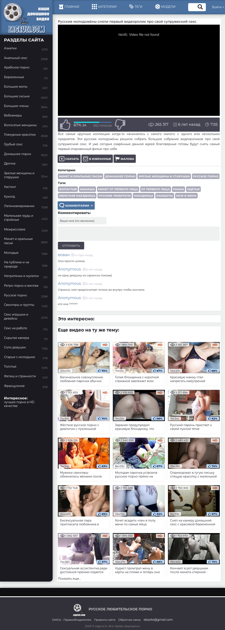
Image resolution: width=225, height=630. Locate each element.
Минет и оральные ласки (80, 176)
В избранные (97, 158)
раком (178, 189)
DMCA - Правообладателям (71, 619)
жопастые (68, 189)
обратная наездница (77, 195)
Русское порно (206, 176)
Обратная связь (129, 619)
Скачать (69, 158)
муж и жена (186, 195)
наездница (143, 195)
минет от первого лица (118, 189)
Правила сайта (104, 619)
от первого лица (155, 189)
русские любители (114, 195)
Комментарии (76, 205)
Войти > (218, 7)
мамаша (87, 189)
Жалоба (124, 158)
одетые (193, 189)
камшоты (164, 195)
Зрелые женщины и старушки (164, 176)
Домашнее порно (120, 176)
